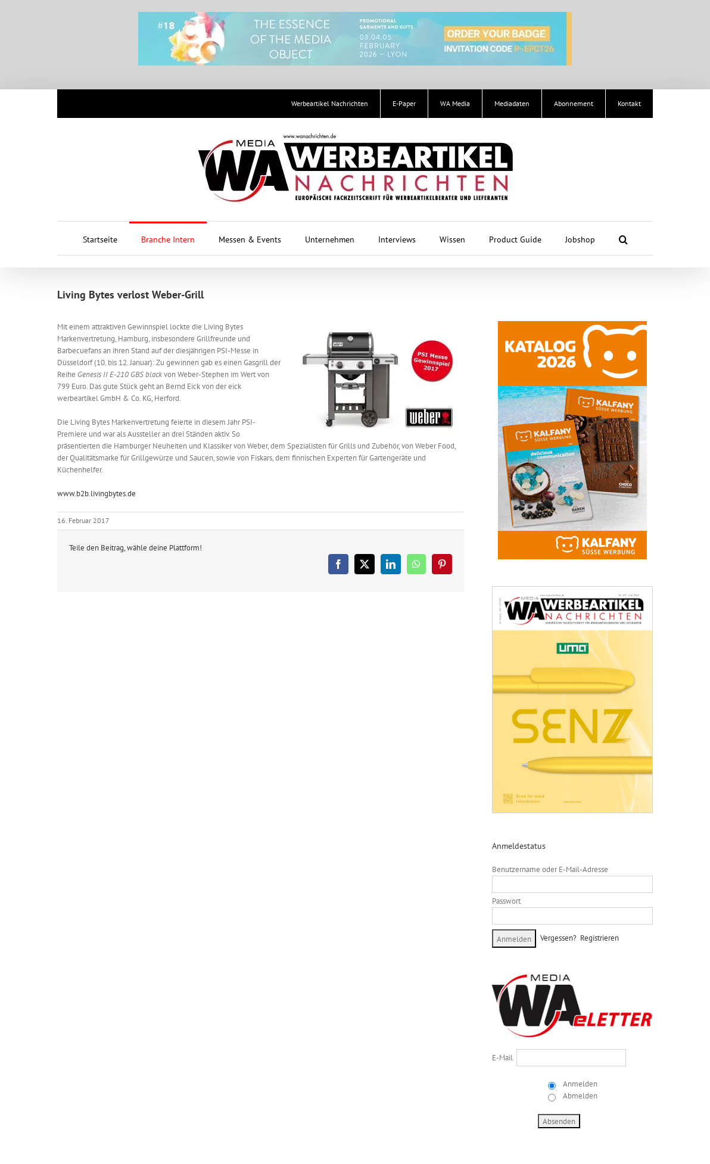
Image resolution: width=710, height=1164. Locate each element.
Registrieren (599, 938)
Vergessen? (558, 938)
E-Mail (502, 1058)
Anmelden (579, 1084)
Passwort (506, 901)
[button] (623, 238)
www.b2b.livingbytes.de (96, 493)
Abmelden (579, 1096)
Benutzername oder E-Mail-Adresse (550, 869)
